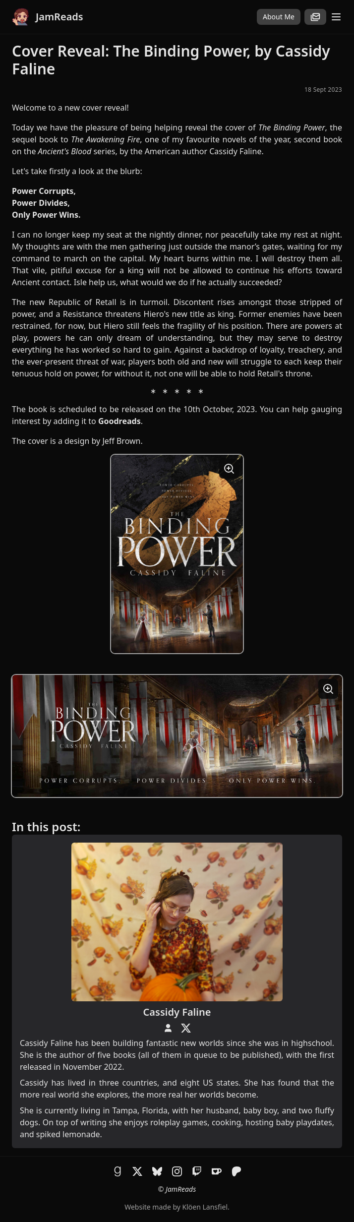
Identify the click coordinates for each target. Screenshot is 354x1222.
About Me (279, 16)
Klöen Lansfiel (205, 1207)
